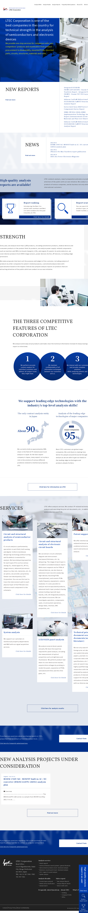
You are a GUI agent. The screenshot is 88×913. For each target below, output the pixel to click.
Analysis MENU (37, 4)
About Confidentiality (23, 910)
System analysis (43, 876)
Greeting (64, 895)
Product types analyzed (46, 883)
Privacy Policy (12, 910)
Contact (5, 910)
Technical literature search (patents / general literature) (54, 868)
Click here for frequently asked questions (14, 744)
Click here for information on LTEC (52, 487)
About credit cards (62, 888)
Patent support (43, 865)
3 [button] (74, 78)
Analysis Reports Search (63, 885)
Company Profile (66, 897)
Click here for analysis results (52, 709)
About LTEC (80, 4)
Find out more (10, 100)
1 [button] (70, 78)
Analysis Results (47, 4)
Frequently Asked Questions (68, 4)
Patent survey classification (47, 885)
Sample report (43, 888)
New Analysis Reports (63, 883)
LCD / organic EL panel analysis (48, 874)
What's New (77, 892)
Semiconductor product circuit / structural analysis (53, 870)
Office (63, 899)
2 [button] (72, 78)
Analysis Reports (56, 4)
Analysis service (44, 863)
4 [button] (76, 78)
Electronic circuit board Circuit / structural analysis (53, 872)
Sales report (60, 881)
